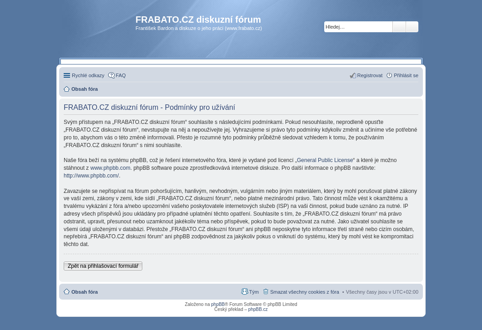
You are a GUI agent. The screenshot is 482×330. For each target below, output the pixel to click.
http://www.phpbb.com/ (91, 175)
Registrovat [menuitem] (370, 75)
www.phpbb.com (110, 168)
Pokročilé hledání (412, 26)
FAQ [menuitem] (121, 75)
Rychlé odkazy (88, 75)
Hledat (399, 26)
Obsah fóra (84, 292)
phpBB (218, 304)
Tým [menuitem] (254, 292)
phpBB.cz (258, 309)
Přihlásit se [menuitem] (406, 75)
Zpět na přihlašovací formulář (103, 266)
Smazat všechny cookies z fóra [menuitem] (304, 292)
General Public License (325, 160)
